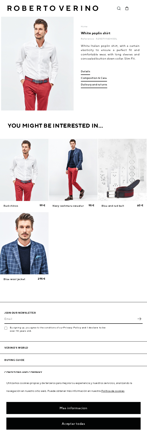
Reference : (88, 38)
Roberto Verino (53, 8)
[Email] (70, 319)
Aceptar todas (73, 423)
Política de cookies (113, 391)
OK (139, 319)
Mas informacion (73, 408)
